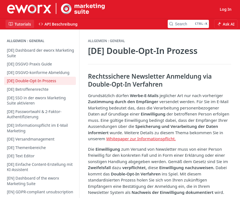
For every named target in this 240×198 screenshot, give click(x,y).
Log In (225, 9)
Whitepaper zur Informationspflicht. (141, 138)
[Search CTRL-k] (188, 24)
